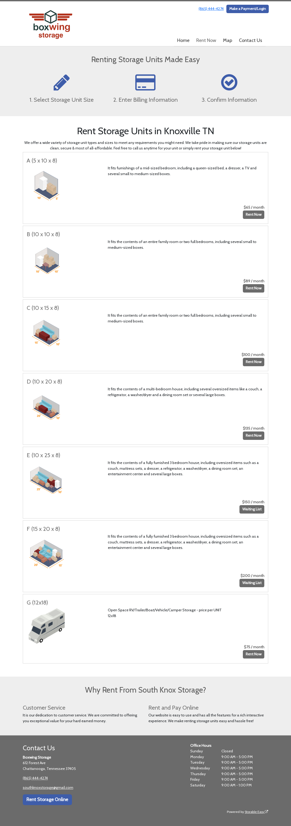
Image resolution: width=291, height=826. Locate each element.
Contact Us (250, 40)
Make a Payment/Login (247, 8)
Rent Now (206, 40)
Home (183, 40)
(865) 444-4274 (211, 8)
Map (227, 40)
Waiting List (251, 509)
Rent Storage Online (47, 800)
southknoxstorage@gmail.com (48, 787)
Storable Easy (256, 812)
